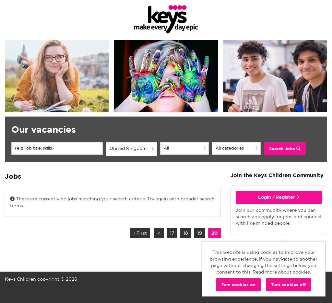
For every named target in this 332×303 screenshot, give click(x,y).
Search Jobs (285, 148)
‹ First (140, 233)
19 (198, 233)
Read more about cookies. (282, 272)
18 (184, 233)
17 (170, 233)
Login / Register (278, 197)
